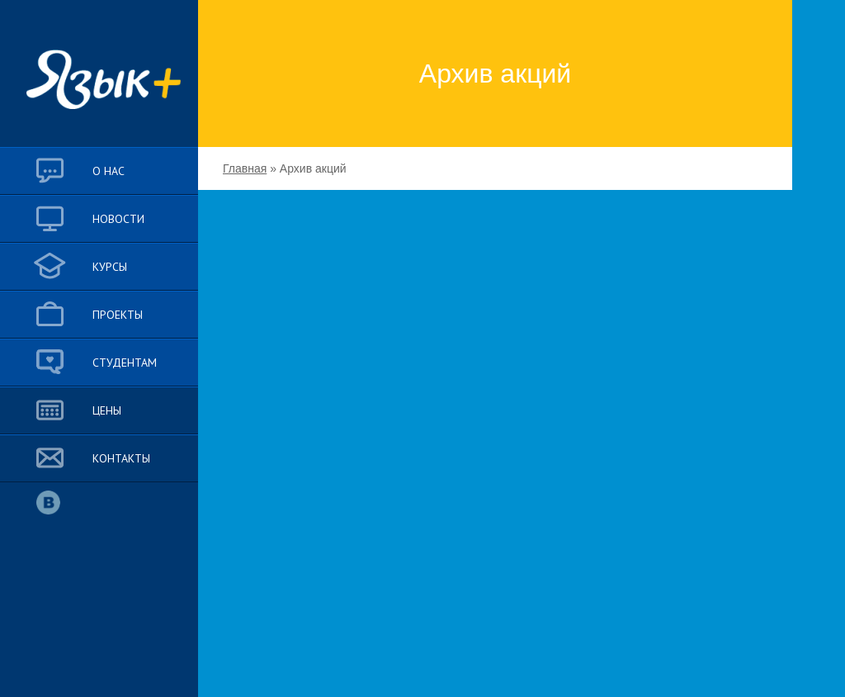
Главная (245, 168)
